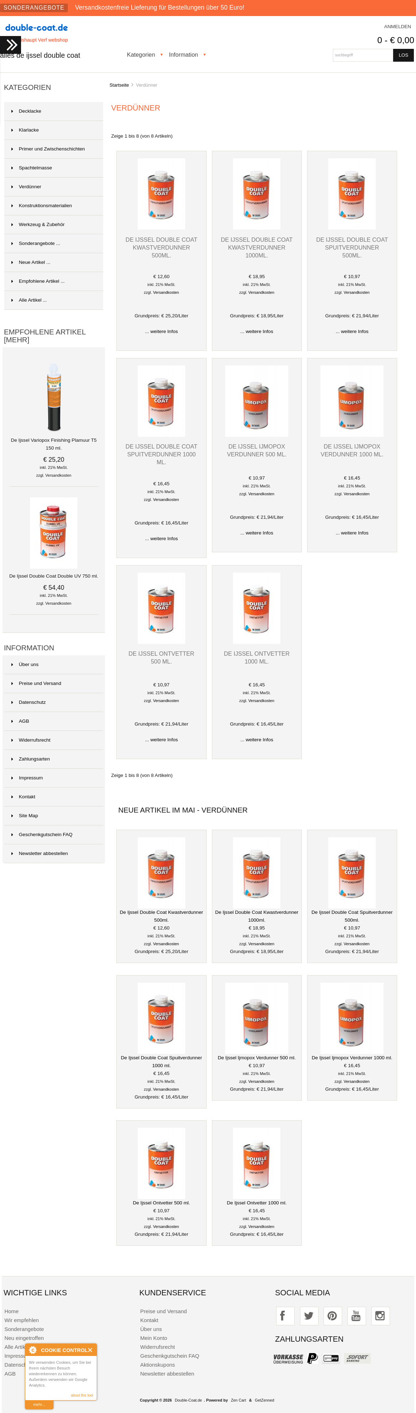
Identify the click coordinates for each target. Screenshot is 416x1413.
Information (183, 54)
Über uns (25, 664)
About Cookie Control (32, 1350)
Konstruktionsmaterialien (41, 205)
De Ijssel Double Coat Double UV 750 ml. (53, 573)
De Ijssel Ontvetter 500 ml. (161, 1202)
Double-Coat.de (188, 1400)
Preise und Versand (36, 683)
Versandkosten (58, 475)
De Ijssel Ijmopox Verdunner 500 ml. (256, 1057)
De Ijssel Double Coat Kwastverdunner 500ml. (161, 247)
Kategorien (141, 54)
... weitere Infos (161, 331)
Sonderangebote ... (35, 243)
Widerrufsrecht (30, 740)
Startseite (119, 85)
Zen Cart (238, 1400)
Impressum (27, 777)
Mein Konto (153, 1338)
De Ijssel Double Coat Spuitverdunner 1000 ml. (161, 454)
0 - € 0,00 (395, 40)
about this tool (82, 1395)
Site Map (24, 815)
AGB (20, 721)
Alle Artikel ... (29, 300)
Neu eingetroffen (24, 1338)
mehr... (39, 1404)
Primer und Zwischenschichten (48, 149)
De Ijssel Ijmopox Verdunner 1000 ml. (352, 1057)
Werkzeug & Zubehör (38, 224)
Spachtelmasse (31, 167)
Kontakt (23, 796)
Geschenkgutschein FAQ (41, 834)
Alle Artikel (16, 1347)
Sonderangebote (34, 8)
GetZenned (264, 1400)
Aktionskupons (157, 1365)
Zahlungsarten (30, 759)
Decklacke (26, 111)
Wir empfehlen (21, 1320)
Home (11, 1311)
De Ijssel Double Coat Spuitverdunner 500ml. (352, 247)
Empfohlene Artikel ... (38, 281)
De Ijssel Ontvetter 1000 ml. (257, 1202)
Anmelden (397, 26)
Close (90, 1350)
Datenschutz (28, 702)
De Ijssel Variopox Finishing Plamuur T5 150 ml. (54, 441)
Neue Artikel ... (30, 262)
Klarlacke (25, 130)
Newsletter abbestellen (39, 853)
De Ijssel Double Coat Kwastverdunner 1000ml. (257, 247)
